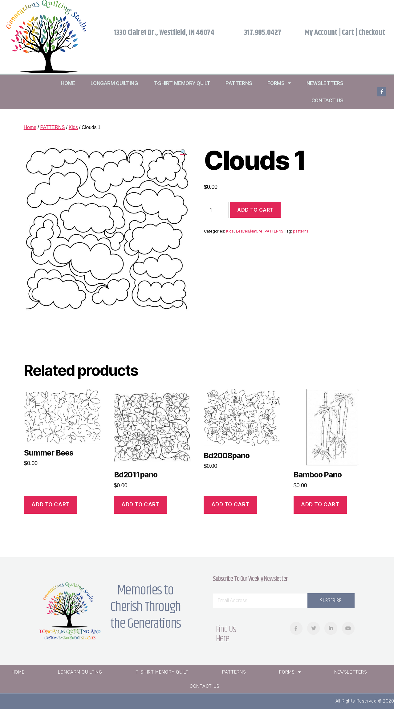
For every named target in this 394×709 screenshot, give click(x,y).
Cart (348, 32)
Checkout (372, 32)
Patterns (238, 83)
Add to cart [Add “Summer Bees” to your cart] (50, 504)
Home (68, 83)
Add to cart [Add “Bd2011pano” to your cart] (140, 504)
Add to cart (255, 210)
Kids (73, 127)
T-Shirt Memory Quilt (181, 83)
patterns (300, 231)
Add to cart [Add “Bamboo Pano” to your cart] (320, 504)
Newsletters (325, 83)
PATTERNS (52, 127)
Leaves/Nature (249, 231)
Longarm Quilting (114, 83)
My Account (321, 32)
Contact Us (327, 100)
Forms (279, 83)
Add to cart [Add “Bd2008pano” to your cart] (230, 504)
